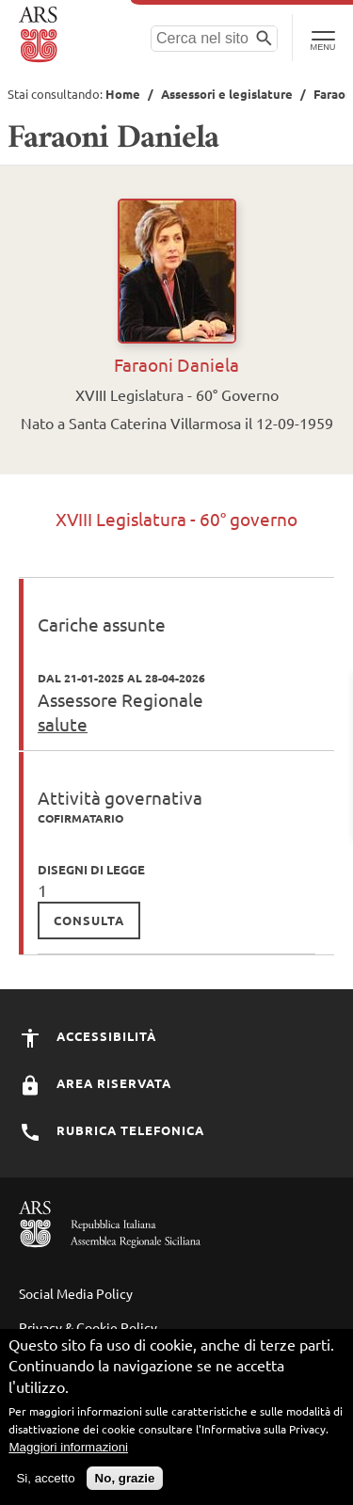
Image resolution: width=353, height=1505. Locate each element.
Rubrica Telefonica (111, 1130)
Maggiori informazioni (68, 1447)
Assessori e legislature (227, 94)
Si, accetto (45, 1478)
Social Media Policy (76, 1293)
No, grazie (125, 1478)
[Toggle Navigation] (322, 37)
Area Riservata (95, 1083)
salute (63, 723)
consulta (89, 920)
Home (122, 94)
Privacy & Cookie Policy (88, 1327)
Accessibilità (87, 1036)
